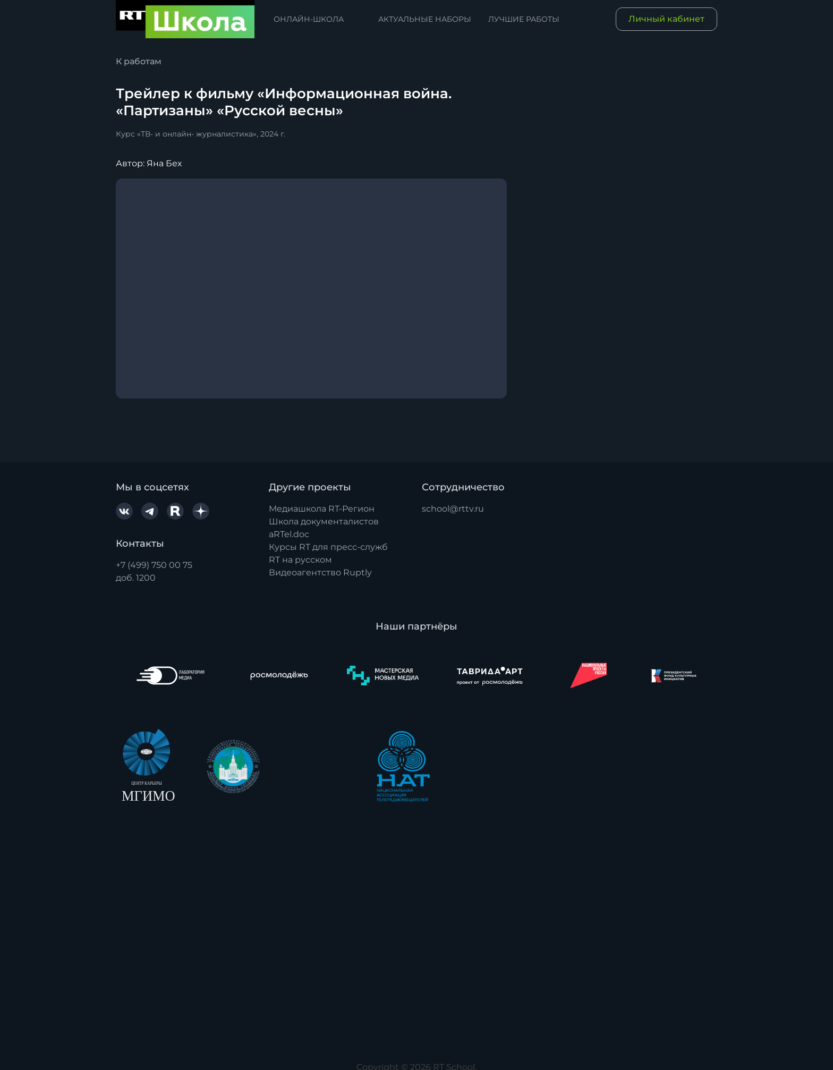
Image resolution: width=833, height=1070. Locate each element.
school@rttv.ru (453, 509)
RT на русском (300, 560)
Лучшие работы (523, 19)
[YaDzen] (200, 511)
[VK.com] (124, 511)
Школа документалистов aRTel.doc (324, 527)
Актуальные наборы (424, 19)
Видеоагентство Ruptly (320, 572)
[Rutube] (175, 511)
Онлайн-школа (309, 19)
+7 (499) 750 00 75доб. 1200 (154, 571)
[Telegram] (149, 511)
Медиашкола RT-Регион (322, 509)
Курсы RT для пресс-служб (328, 547)
